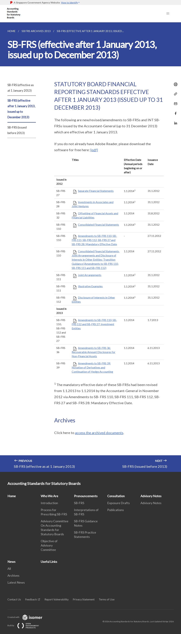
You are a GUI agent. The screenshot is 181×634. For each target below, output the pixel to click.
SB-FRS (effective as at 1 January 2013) (20, 87)
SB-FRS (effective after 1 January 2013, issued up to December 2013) (21, 109)
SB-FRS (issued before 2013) (17, 130)
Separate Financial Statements (96, 190)
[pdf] (94, 150)
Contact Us (14, 599)
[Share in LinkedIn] (174, 121)
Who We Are (49, 496)
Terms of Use (106, 599)
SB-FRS (79, 503)
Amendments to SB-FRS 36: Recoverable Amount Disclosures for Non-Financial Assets (93, 352)
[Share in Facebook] (174, 111)
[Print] (174, 84)
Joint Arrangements (89, 275)
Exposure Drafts (118, 503)
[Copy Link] (174, 94)
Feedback (31, 599)
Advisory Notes (150, 496)
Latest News (16, 582)
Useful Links (49, 562)
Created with (27, 617)
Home (11, 496)
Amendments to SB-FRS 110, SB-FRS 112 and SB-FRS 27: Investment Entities (94, 324)
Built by (26, 625)
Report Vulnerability (57, 599)
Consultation (116, 496)
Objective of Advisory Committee (49, 545)
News (11, 562)
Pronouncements (86, 496)
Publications (115, 510)
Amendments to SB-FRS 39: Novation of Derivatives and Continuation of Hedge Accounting (92, 367)
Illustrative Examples (90, 286)
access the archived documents (99, 433)
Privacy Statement (84, 599)
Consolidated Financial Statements (98, 224)
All (9, 568)
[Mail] (174, 101)
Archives (13, 575)
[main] (90, 247)
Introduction (49, 503)
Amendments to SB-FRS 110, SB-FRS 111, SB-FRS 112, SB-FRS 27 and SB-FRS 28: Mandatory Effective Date (94, 240)
